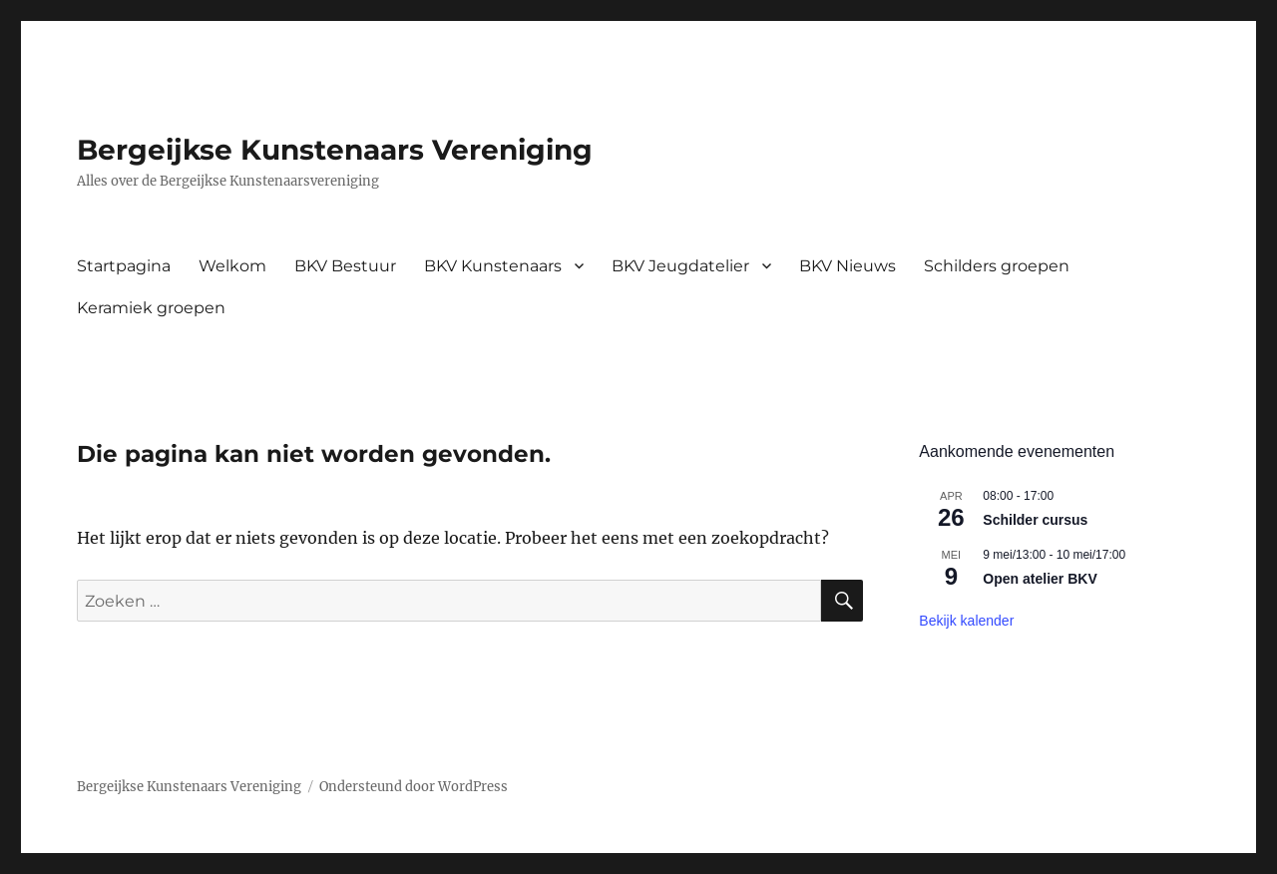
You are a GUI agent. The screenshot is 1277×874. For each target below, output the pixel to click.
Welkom (232, 265)
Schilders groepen (996, 265)
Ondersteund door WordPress (413, 786)
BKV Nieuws (847, 265)
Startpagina (124, 265)
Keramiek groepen (151, 307)
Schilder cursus (1035, 520)
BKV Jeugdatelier (680, 265)
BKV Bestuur (345, 265)
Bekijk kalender (966, 621)
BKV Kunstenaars (493, 265)
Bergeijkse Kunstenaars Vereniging (335, 150)
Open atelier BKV (1039, 579)
